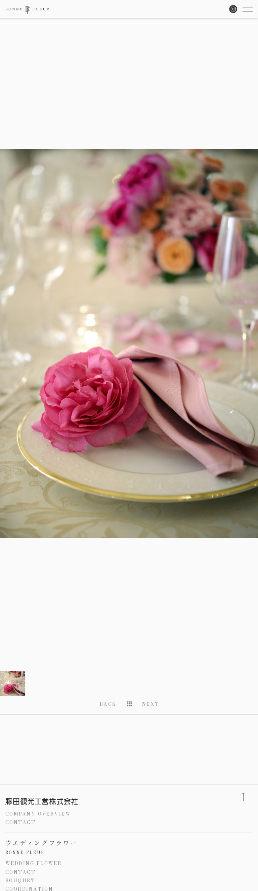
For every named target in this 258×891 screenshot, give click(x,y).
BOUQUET (20, 880)
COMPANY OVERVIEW (38, 814)
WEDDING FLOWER (33, 863)
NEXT (151, 704)
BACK (108, 704)
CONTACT (20, 822)
